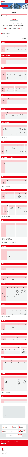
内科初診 (4, 23)
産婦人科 (7, 28)
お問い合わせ (2, 441)
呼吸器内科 (4, 25)
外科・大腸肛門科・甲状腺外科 (20, 25)
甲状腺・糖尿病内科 (9, 25)
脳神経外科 (10, 28)
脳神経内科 (14, 28)
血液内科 (14, 25)
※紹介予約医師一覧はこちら (5, 137)
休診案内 (5, 415)
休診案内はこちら (14, 19)
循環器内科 (18, 23)
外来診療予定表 (6, 413)
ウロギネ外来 (4, 30)
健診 (7, 30)
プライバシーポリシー (10, 441)
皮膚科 (18, 28)
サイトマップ (17, 441)
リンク (14, 441)
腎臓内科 (21, 23)
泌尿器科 (4, 28)
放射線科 (21, 28)
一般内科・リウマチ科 (9, 23)
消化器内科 (14, 23)
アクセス (6, 441)
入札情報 (4, 443)
